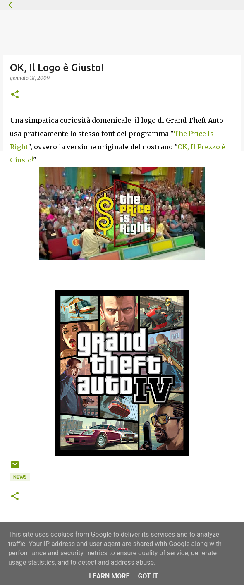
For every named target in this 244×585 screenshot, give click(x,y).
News (20, 477)
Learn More (109, 576)
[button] (15, 94)
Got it (148, 576)
